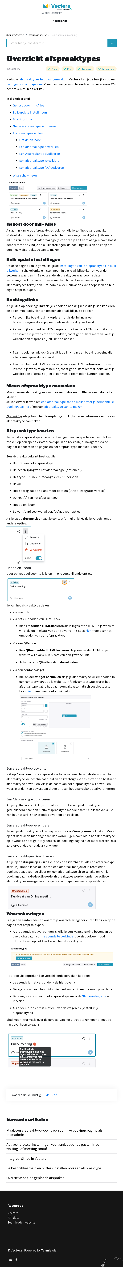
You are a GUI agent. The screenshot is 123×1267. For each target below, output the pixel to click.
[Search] (57, 43)
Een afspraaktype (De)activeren (41, 167)
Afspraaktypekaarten (28, 133)
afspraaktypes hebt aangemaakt (41, 79)
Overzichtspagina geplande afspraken (36, 1177)
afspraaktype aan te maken (63, 407)
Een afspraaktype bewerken (39, 147)
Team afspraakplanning (66, 34)
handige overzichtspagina (24, 84)
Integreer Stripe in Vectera (27, 1158)
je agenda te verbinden (59, 936)
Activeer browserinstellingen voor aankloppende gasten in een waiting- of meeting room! (56, 1146)
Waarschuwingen (25, 175)
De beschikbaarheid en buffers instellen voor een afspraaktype (56, 1167)
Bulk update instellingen (30, 112)
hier (88, 631)
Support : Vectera (15, 34)
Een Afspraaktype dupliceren (39, 154)
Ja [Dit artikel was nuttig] (47, 1095)
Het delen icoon (30, 140)
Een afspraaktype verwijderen (40, 160)
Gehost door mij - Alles (28, 105)
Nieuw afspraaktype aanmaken (34, 126)
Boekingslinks (22, 119)
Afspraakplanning (39, 34)
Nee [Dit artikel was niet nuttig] (54, 1095)
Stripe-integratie (94, 996)
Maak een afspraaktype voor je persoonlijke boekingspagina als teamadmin (56, 1132)
